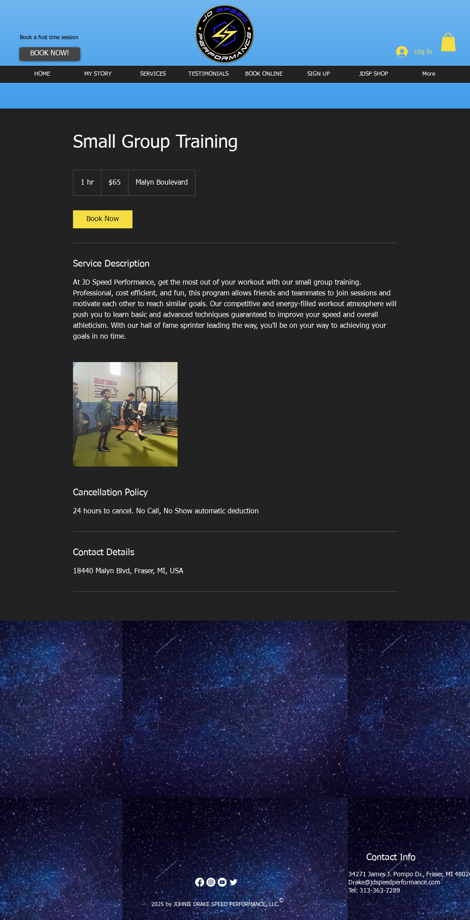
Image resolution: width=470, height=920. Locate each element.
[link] (102, 219)
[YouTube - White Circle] (222, 882)
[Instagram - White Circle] (210, 882)
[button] (448, 42)
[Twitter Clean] (233, 882)
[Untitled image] (125, 414)
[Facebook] (199, 882)
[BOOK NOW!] (49, 54)
